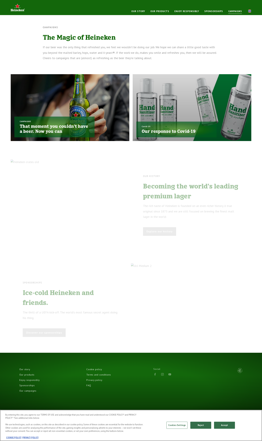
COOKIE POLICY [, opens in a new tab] (14, 437)
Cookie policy (94, 369)
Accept (224, 425)
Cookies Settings (177, 425)
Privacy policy (94, 380)
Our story (138, 11)
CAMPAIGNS (235, 11)
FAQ (88, 385)
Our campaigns (27, 390)
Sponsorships (213, 11)
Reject (201, 425)
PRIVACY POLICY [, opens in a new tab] (30, 437)
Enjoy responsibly (186, 11)
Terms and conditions (98, 374)
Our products (159, 11)
